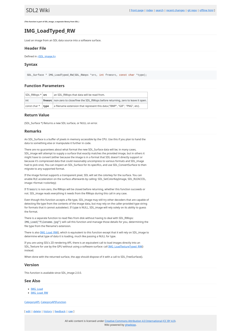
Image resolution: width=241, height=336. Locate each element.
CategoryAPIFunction (53, 302)
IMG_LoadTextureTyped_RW (125, 247)
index (149, 10)
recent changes (175, 10)
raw (70, 311)
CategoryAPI (32, 302)
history (48, 311)
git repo (192, 10)
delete (37, 311)
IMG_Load (37, 289)
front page (137, 10)
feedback (60, 311)
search (160, 10)
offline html (206, 10)
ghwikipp (130, 325)
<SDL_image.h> (46, 56)
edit (28, 311)
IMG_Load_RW (48, 233)
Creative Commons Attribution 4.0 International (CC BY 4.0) (140, 321)
